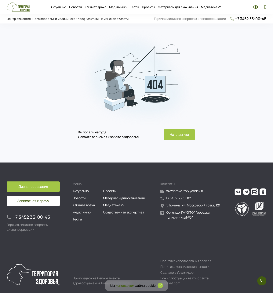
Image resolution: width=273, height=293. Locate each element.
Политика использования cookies (185, 261)
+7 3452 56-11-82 (175, 198)
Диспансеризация (33, 186)
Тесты (134, 7)
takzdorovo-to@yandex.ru (182, 191)
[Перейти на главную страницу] (18, 7)
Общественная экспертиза (123, 212)
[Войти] (263, 7)
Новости (75, 7)
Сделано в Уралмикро (177, 272)
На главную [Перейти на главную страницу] (179, 134)
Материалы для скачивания (178, 7)
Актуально (58, 7)
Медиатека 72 (211, 7)
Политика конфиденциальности (184, 266)
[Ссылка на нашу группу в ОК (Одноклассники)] (263, 191)
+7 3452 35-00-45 (248, 18)
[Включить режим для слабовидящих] (256, 7)
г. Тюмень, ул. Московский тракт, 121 (190, 205)
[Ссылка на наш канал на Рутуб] (254, 191)
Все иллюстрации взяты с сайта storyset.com (184, 280)
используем (124, 285)
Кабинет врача (95, 7)
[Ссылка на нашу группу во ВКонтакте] (238, 191)
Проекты (148, 7)
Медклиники (118, 7)
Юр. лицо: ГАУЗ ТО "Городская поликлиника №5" (185, 215)
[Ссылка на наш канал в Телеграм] (246, 191)
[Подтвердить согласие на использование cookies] (160, 285)
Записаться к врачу (33, 200)
